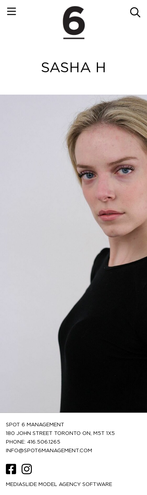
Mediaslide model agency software (59, 484)
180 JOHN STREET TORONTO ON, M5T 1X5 (60, 433)
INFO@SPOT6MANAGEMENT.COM (49, 450)
